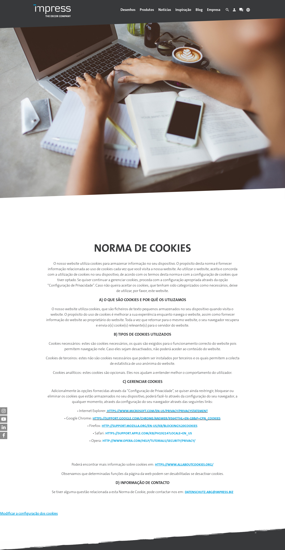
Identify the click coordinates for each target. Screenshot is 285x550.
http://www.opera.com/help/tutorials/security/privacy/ (149, 441)
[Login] (234, 10)
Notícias (164, 9)
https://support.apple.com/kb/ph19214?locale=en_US (148, 433)
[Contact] (241, 10)
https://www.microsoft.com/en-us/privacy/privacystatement (157, 411)
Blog (199, 9)
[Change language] (248, 10)
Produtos (147, 9)
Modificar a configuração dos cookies (29, 513)
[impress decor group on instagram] (3, 411)
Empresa (213, 9)
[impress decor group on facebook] (3, 435)
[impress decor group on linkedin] (3, 427)
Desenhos (128, 9)
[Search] (227, 10)
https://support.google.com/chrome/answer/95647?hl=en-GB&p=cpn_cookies (156, 418)
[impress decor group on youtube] (3, 419)
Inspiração (183, 9)
